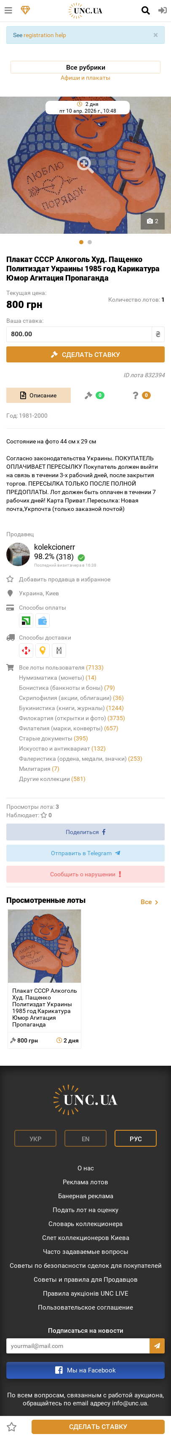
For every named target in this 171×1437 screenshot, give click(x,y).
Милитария (39, 768)
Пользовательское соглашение (85, 1307)
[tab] (38, 395)
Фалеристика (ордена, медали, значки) (80, 758)
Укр (35, 1139)
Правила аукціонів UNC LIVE (85, 1293)
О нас (85, 1168)
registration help (45, 35)
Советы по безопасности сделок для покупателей (86, 1266)
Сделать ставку (98, 1427)
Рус (136, 1139)
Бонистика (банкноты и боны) (67, 687)
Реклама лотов (85, 1182)
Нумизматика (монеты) (57, 677)
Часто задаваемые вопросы (85, 1252)
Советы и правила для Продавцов (86, 1279)
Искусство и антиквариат (62, 748)
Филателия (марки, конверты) (68, 728)
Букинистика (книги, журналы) (71, 708)
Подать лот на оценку (85, 1210)
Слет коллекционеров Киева (85, 1238)
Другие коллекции (52, 778)
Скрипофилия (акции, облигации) (71, 697)
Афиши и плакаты (85, 77)
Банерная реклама (85, 1196)
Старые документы (53, 738)
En (86, 1139)
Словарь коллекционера (85, 1224)
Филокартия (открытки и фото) (72, 718)
